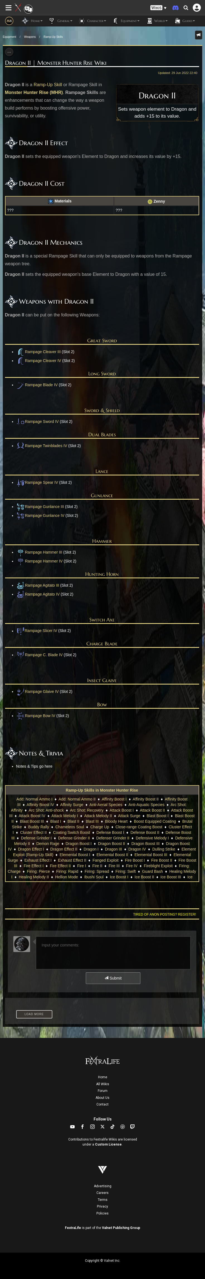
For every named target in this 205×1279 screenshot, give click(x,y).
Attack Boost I (122, 810)
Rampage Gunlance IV (40, 515)
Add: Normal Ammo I (34, 799)
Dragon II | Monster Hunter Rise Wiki (55, 62)
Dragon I (91, 849)
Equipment (9, 36)
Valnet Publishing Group (121, 1228)
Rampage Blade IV (37, 385)
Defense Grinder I (36, 838)
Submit (112, 978)
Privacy (102, 1206)
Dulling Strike (163, 849)
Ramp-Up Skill (48, 84)
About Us (102, 1098)
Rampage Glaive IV (37, 691)
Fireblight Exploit (158, 866)
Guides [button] (184, 21)
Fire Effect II (60, 866)
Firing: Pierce (38, 871)
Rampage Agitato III (37, 585)
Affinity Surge (71, 804)
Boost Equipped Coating (155, 821)
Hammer (102, 541)
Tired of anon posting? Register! (164, 914)
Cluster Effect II (33, 832)
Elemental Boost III (151, 854)
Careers (102, 1193)
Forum (103, 1091)
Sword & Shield (102, 410)
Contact (102, 1104)
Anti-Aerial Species (105, 804)
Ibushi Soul (93, 877)
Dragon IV (137, 849)
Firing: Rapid (67, 871)
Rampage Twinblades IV (41, 445)
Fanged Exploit (105, 860)
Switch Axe (102, 619)
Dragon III (113, 849)
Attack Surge (129, 816)
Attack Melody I (65, 816)
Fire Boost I (135, 860)
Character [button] (92, 21)
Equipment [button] (126, 21)
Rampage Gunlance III (40, 506)
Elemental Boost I (75, 854)
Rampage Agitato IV (38, 594)
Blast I (55, 821)
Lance (102, 471)
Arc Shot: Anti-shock (46, 810)
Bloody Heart (116, 821)
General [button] (60, 21)
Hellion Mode (66, 877)
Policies (102, 1213)
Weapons (30, 36)
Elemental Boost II (112, 854)
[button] (158, 8)
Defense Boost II (144, 832)
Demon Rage (47, 843)
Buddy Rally (38, 827)
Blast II (73, 821)
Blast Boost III (32, 821)
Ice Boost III (170, 877)
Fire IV (131, 866)
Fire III (114, 866)
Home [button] (32, 21)
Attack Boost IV (32, 816)
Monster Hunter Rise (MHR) (34, 92)
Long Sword (102, 373)
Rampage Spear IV (37, 482)
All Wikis (102, 1084)
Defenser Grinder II (112, 838)
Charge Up (99, 827)
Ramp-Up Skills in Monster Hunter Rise (102, 790)
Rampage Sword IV (37, 421)
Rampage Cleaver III (43, 352)
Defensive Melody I (152, 838)
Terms (103, 1200)
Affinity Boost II (145, 799)
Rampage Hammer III (39, 552)
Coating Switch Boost (71, 832)
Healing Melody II (34, 877)
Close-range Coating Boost (139, 827)
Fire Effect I (33, 866)
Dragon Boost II (111, 843)
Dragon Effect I (31, 849)
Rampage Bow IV (35, 715)
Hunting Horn (102, 574)
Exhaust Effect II (72, 860)
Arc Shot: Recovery (87, 810)
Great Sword (102, 340)
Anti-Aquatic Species (146, 804)
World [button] (156, 21)
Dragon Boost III (145, 843)
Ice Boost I (119, 877)
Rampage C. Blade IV (39, 655)
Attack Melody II (98, 816)
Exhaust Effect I (38, 860)
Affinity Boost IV (40, 804)
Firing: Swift (125, 871)
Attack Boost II (152, 810)
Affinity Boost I (114, 799)
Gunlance (102, 495)
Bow (102, 704)
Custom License (108, 1144)
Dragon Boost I (79, 843)
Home (102, 1077)
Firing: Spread (97, 871)
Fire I (81, 866)
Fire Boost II (161, 860)
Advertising (102, 1186)
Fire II (97, 866)
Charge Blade (102, 643)
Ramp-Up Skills (53, 36)
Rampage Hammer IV (39, 561)
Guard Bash (152, 871)
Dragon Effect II (63, 849)
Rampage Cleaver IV (38, 360)
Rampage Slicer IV (41, 631)
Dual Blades (102, 434)
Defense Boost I (110, 832)
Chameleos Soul (69, 827)
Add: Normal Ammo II (77, 799)
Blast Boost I (158, 816)
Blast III (92, 821)
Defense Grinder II (74, 838)
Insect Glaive (102, 680)
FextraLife (73, 1228)
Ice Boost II (144, 877)
